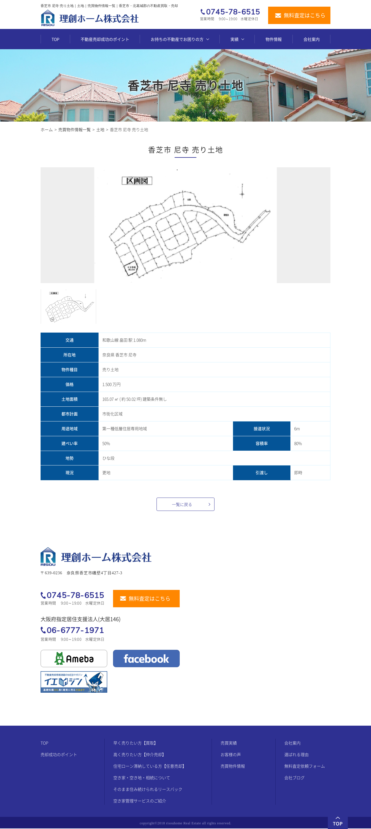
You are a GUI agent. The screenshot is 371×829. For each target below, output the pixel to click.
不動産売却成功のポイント (105, 39)
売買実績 (229, 743)
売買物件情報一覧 (74, 129)
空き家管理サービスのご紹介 (139, 801)
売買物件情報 (233, 766)
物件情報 (273, 39)
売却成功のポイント (59, 755)
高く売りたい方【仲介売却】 (139, 755)
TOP (55, 39)
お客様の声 (231, 755)
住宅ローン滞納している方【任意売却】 (149, 766)
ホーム (47, 129)
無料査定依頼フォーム (304, 766)
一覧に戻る (182, 504)
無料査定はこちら (304, 15)
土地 (100, 129)
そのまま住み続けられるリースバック (147, 790)
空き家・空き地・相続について (141, 778)
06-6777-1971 (75, 630)
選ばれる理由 (296, 755)
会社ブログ (294, 778)
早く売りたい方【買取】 (135, 743)
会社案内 (311, 39)
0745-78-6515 (233, 12)
